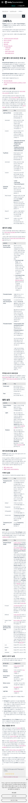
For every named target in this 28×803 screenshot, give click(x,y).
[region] (14, 790)
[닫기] (27, 779)
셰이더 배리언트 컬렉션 (10, 232)
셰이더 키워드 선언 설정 (15, 750)
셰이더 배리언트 (15, 97)
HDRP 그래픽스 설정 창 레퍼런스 (11, 469)
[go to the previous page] (4, 16)
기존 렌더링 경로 (17, 605)
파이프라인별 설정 (8, 46)
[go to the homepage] (15, 2)
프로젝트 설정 (13, 11)
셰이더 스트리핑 (7, 40)
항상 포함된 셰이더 (9, 53)
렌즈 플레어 (16, 687)
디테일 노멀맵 (22, 549)
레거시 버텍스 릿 (17, 620)
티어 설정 (7, 49)
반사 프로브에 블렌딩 (18, 547)
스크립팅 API (21, 6)
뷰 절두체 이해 (20, 444)
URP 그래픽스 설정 (8, 467)
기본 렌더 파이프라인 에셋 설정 (11, 38)
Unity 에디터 (5, 11)
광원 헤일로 (16, 691)
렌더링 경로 (23, 603)
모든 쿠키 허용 (14, 800)
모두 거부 (14, 796)
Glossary (19, 583)
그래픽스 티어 (5, 537)
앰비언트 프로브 (19, 280)
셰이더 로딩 (6, 42)
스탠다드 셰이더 (17, 542)
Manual (13, 6)
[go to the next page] (23, 16)
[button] (6, 774)
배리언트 (19, 728)
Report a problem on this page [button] (11, 777)
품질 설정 (21, 642)
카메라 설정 (8, 47)
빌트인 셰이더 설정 (9, 51)
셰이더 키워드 (13, 736)
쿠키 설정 (14, 792)
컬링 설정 (6, 44)
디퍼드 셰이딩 (17, 614)
